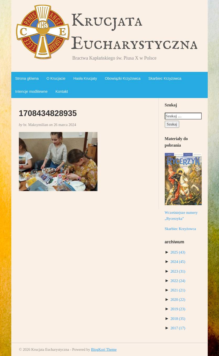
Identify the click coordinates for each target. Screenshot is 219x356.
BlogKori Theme (104, 349)
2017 (178, 328)
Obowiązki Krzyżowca (122, 78)
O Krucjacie (56, 78)
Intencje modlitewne (31, 91)
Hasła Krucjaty (85, 78)
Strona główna (27, 78)
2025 (178, 252)
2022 (178, 281)
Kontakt (62, 91)
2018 (178, 319)
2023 (178, 271)
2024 (178, 262)
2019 (178, 309)
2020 (178, 299)
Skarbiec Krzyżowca (164, 78)
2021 (178, 290)
